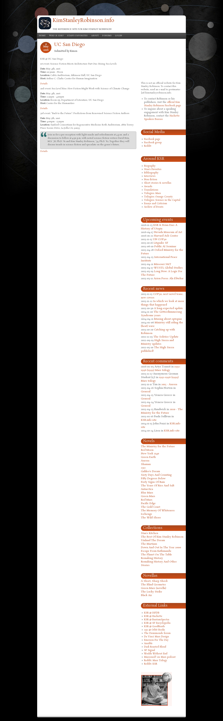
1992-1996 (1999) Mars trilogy (161, 368)
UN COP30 (159, 239)
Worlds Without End (155, 653)
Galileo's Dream (150, 471)
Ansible (148, 643)
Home (42, 35)
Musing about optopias (168, 319)
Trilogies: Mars (152, 193)
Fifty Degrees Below (153, 478)
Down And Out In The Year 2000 (161, 547)
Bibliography (151, 172)
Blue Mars (147, 493)
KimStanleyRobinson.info (83, 20)
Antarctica (147, 489)
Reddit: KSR (150, 663)
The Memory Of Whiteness (158, 510)
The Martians (149, 544)
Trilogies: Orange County (158, 196)
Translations (151, 190)
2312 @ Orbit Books (154, 629)
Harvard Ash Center (166, 236)
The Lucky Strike (151, 592)
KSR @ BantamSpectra (156, 619)
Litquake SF (161, 243)
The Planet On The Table (156, 554)
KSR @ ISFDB (151, 612)
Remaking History (152, 558)
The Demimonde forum (157, 633)
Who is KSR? (56, 35)
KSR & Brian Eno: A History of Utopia (159, 226)
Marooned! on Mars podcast (160, 657)
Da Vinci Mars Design (156, 636)
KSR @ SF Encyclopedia (157, 623)
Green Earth (148, 457)
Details (44, 83)
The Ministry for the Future (158, 446)
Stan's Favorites (77, 35)
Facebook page (152, 139)
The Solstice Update (165, 337)
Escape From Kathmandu (156, 551)
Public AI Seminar (165, 246)
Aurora (145, 461)
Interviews (149, 176)
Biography (149, 166)
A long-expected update (168, 308)
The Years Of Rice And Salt (157, 485)
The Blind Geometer (153, 584)
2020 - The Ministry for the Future (162, 411)
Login (118, 35)
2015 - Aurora (169, 384)
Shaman (146, 464)
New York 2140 (150, 453)
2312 (143, 468)
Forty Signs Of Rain (153, 482)
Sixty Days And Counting (156, 475)
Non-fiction (150, 179)
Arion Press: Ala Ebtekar (169, 278)
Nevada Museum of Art (168, 232)
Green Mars (148, 496)
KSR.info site (149, 420)
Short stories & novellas (157, 183)
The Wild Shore (151, 517)
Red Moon (147, 450)
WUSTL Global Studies (168, 268)
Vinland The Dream (153, 540)
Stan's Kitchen (149, 533)
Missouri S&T (162, 264)
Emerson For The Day (156, 640)
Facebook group (153, 142)
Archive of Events (153, 207)
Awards (148, 186)
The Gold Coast (150, 507)
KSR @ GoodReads (154, 626)
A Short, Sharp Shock (154, 581)
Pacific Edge (148, 503)
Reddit (147, 146)
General (145, 391)
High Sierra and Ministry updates (157, 342)
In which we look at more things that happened (162, 303)
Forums (107, 35)
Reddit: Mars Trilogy (155, 660)
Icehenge (146, 514)
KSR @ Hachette (153, 616)
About (95, 35)
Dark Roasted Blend (155, 646)
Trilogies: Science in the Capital (162, 200)
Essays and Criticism (155, 203)
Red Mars (146, 500)
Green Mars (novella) (153, 588)
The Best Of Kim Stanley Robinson (162, 537)
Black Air (146, 595)
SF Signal (149, 650)
